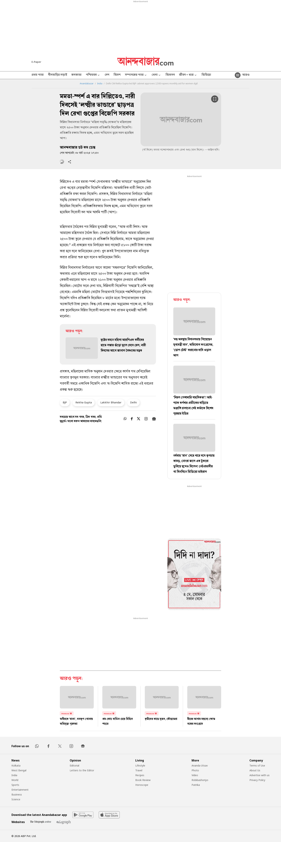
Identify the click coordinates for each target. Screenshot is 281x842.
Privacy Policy (257, 780)
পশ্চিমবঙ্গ (93, 75)
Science (15, 799)
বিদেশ (117, 75)
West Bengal (18, 770)
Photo (195, 770)
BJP (65, 402)
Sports (15, 785)
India (99, 83)
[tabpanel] (194, 574)
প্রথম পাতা (38, 75)
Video (195, 775)
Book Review (143, 780)
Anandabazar (87, 83)
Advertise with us (259, 775)
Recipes (139, 775)
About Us (254, 770)
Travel (138, 770)
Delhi (133, 402)
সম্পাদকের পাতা (136, 75)
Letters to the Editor (82, 770)
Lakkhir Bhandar (111, 402)
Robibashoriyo (200, 780)
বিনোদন (170, 75)
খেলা (156, 75)
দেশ (107, 75)
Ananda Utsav (200, 765)
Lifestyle (140, 765)
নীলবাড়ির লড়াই (57, 75)
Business (16, 794)
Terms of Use (257, 765)
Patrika (196, 785)
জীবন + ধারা (188, 75)
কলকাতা (76, 75)
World (14, 780)
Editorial (74, 765)
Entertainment (19, 789)
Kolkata (15, 765)
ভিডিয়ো (206, 75)
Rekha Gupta (83, 402)
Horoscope (141, 785)
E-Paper (36, 62)
